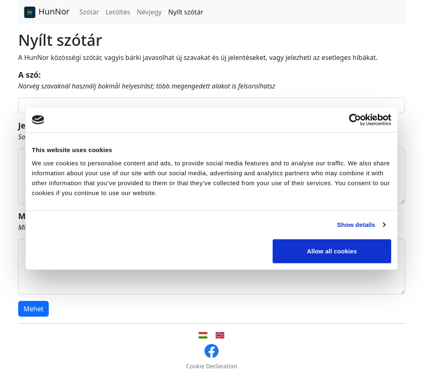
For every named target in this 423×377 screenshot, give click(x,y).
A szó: (29, 74)
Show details (356, 224)
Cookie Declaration (211, 366)
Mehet (33, 308)
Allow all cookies (332, 250)
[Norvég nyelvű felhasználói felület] (220, 335)
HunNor (46, 12)
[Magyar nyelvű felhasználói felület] (203, 335)
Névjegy (149, 12)
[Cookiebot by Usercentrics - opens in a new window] (355, 120)
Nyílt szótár (185, 12)
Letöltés (118, 12)
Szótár (89, 12)
